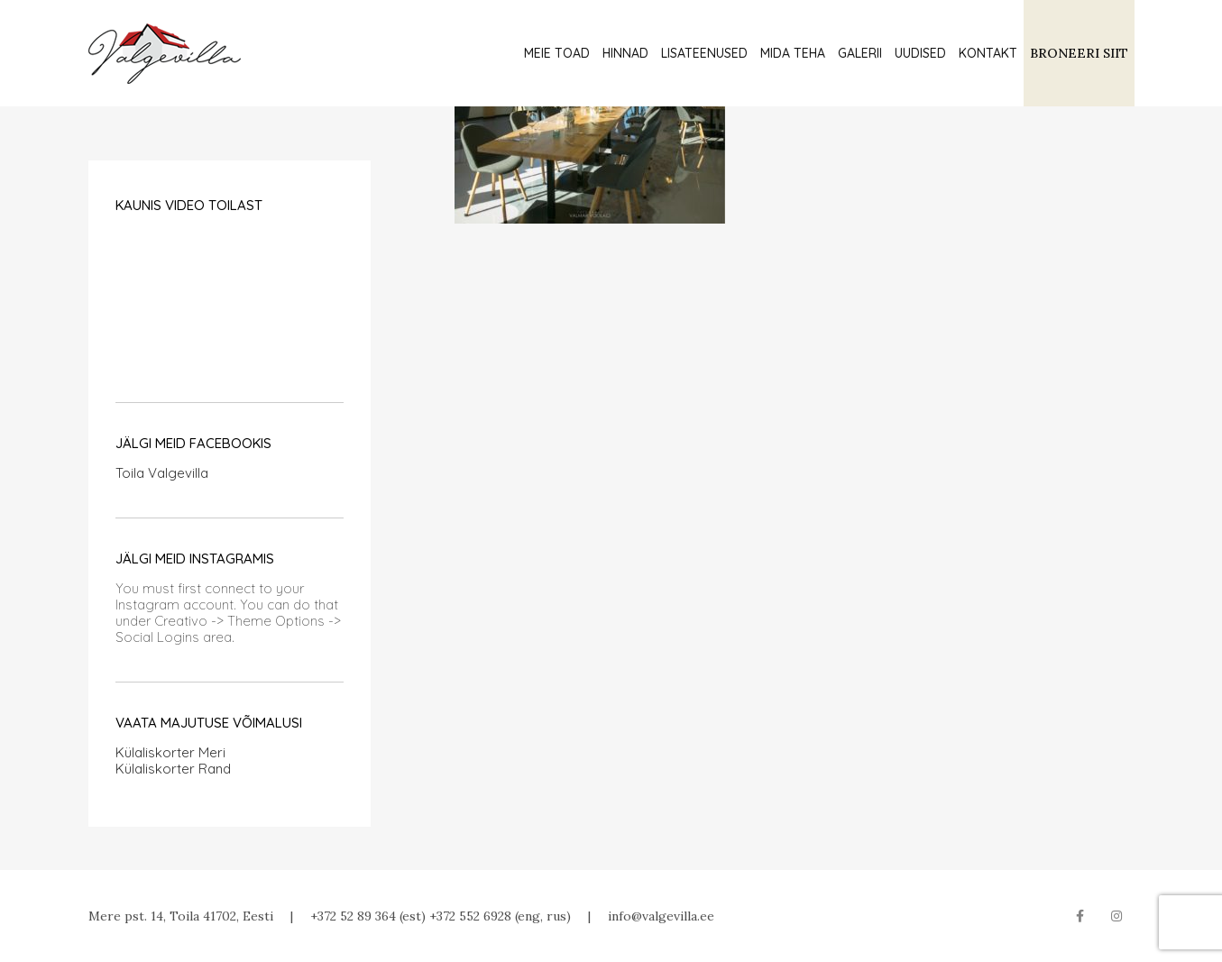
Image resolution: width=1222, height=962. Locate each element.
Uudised (920, 53)
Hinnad (625, 53)
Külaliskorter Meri (170, 752)
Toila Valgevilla (161, 472)
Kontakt (988, 53)
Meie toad (557, 53)
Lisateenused (704, 53)
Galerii (860, 53)
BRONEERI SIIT (1079, 53)
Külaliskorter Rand (173, 768)
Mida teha (792, 53)
